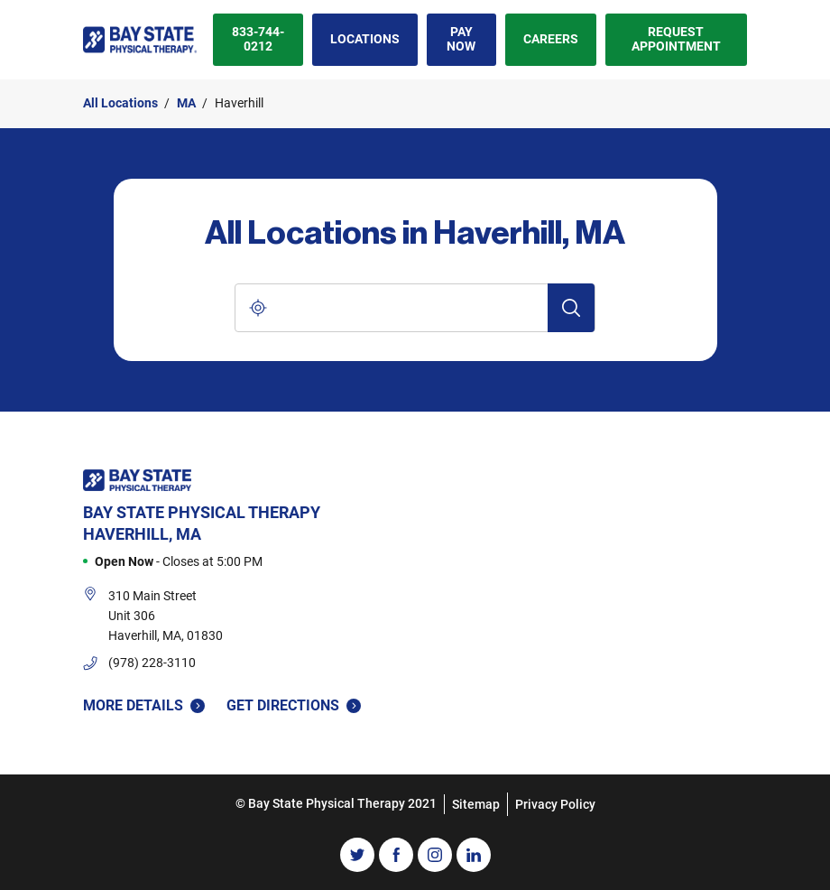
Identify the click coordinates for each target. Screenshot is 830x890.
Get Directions (293, 704)
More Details (144, 705)
